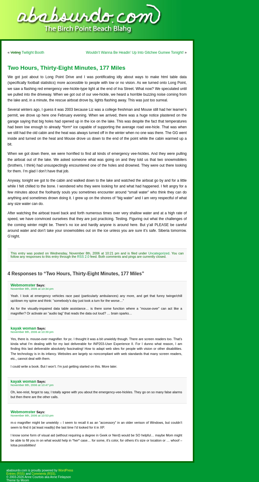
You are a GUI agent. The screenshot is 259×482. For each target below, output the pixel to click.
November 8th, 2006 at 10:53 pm (32, 415)
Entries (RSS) (15, 473)
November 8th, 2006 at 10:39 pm (32, 332)
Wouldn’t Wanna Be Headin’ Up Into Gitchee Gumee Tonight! (135, 52)
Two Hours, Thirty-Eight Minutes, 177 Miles (66, 68)
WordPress (65, 470)
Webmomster (23, 285)
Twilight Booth (27, 52)
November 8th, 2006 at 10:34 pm (32, 288)
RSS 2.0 (83, 256)
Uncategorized (159, 253)
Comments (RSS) (43, 473)
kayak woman (23, 328)
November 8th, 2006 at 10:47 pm (32, 385)
